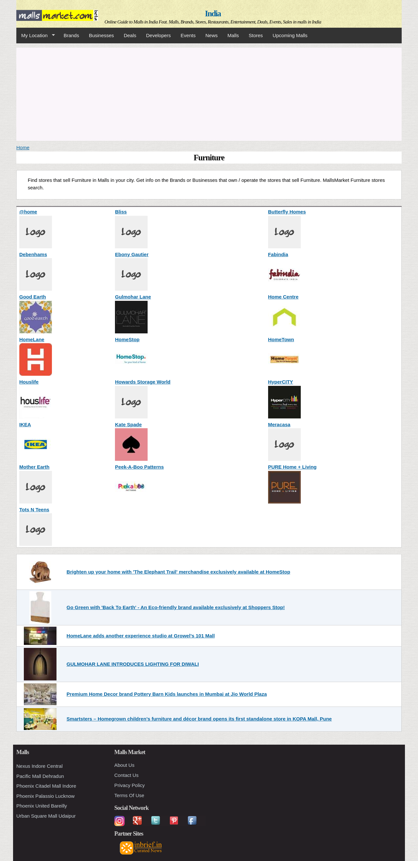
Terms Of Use (129, 795)
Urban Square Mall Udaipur (46, 816)
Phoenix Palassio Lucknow (45, 796)
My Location (35, 35)
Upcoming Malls (290, 35)
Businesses (101, 35)
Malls (233, 35)
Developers (158, 35)
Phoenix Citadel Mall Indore (46, 786)
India (213, 13)
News (211, 35)
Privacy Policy (129, 785)
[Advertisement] (209, 93)
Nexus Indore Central (39, 766)
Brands (71, 35)
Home (22, 147)
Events (188, 35)
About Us (124, 765)
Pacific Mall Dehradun (40, 776)
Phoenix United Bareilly (41, 806)
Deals (130, 35)
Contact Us (126, 775)
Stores (256, 35)
